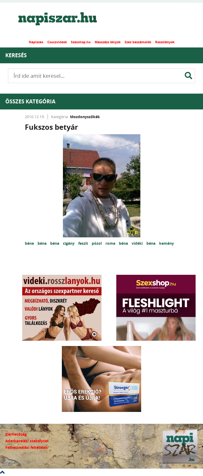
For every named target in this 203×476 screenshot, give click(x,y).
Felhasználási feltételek (26, 447)
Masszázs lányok (108, 42)
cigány (69, 243)
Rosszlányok (164, 42)
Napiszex (36, 42)
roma (110, 243)
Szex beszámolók (137, 42)
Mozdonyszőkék (85, 116)
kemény (166, 243)
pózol (97, 243)
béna (30, 243)
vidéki (138, 243)
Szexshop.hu (81, 42)
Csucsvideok (57, 42)
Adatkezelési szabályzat (27, 440)
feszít (83, 243)
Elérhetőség (16, 434)
